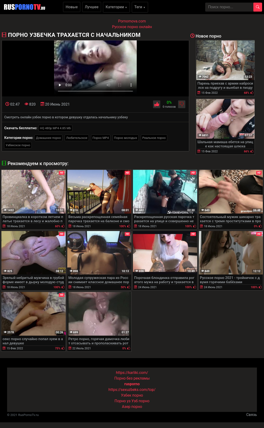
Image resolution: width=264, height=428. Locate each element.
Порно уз (123, 401)
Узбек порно (132, 395)
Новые (72, 7)
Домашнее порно (48, 138)
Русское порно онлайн (132, 27)
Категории (116, 7)
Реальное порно (154, 138)
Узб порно (140, 401)
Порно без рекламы (132, 378)
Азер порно (132, 406)
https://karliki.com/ (132, 372)
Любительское (76, 138)
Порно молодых (125, 138)
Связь (251, 414)
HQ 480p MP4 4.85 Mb (55, 128)
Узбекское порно (18, 145)
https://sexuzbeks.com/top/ (131, 389)
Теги (139, 7)
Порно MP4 (101, 138)
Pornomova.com (132, 21)
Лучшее (91, 7)
